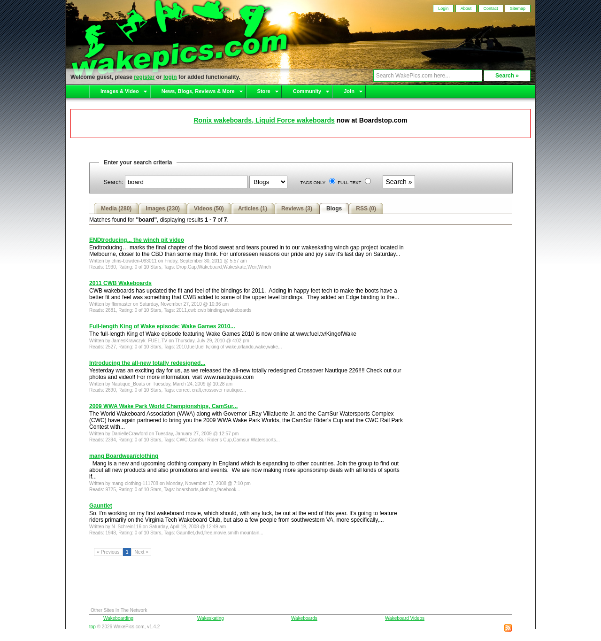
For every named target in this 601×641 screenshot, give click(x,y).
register (144, 77)
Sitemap (517, 8)
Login (443, 8)
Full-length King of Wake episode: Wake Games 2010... (162, 326)
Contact (491, 8)
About (466, 8)
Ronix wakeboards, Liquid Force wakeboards (263, 120)
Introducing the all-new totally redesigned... (147, 363)
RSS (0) (366, 208)
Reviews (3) (296, 208)
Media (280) (116, 208)
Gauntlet (100, 505)
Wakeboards (304, 618)
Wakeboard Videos (404, 618)
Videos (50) (209, 208)
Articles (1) (252, 208)
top (92, 626)
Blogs (334, 208)
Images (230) (163, 208)
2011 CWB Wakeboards (120, 283)
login (170, 77)
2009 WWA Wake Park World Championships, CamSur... (163, 406)
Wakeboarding (118, 618)
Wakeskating (210, 618)
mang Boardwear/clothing (123, 456)
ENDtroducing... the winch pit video (136, 240)
